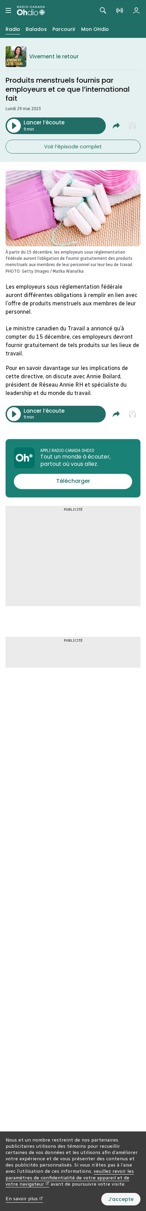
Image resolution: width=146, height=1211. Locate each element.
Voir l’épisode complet (73, 146)
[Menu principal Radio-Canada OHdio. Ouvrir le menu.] (8, 10)
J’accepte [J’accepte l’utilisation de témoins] (121, 1199)
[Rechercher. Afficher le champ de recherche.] (103, 10)
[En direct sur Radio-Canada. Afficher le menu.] (119, 10)
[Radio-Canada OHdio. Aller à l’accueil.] (31, 10)
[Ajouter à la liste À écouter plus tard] (132, 125)
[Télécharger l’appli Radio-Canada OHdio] (73, 481)
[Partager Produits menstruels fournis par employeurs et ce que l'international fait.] (116, 125)
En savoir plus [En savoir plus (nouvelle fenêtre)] (24, 1199)
